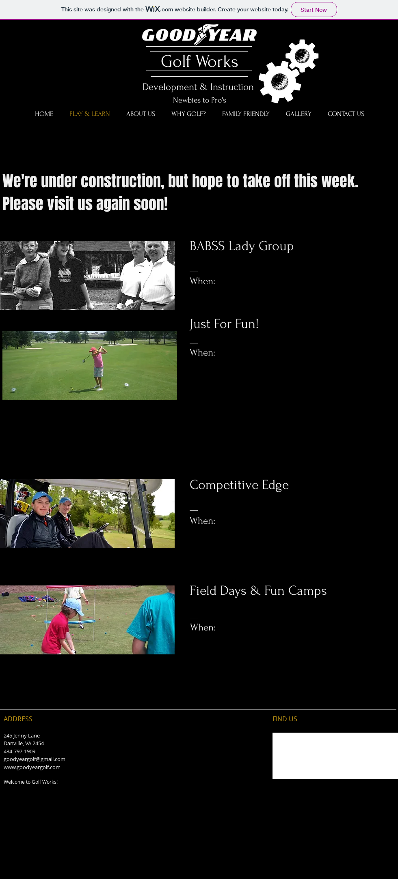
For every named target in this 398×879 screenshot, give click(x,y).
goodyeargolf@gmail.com (34, 759)
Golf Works (197, 61)
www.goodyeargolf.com (32, 767)
